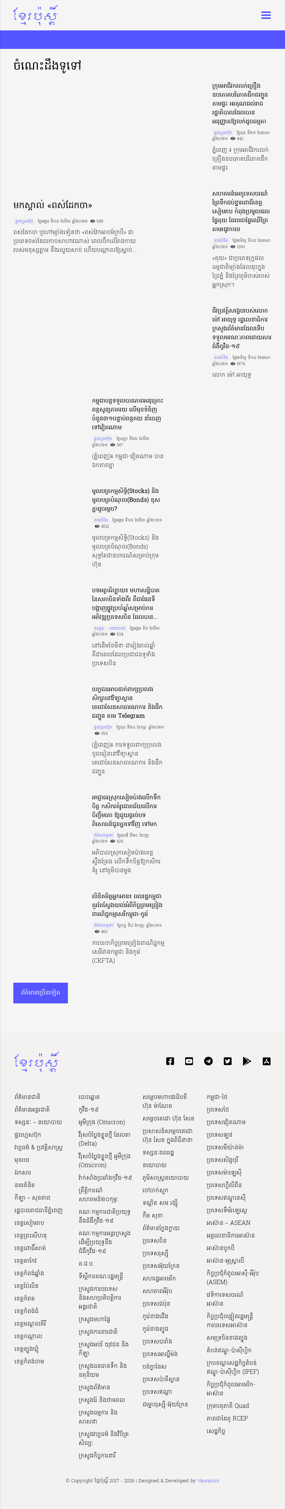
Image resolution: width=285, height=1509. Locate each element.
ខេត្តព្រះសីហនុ (30, 1236)
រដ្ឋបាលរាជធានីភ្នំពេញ (38, 1210)
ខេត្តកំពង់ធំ (26, 1311)
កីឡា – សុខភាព (32, 1198)
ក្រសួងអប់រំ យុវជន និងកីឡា (104, 1349)
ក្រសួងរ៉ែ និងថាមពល (102, 1400)
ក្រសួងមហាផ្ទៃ (94, 1319)
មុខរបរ (21, 1160)
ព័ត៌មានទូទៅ (103, 836)
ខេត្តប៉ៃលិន (26, 1286)
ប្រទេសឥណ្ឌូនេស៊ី (226, 1198)
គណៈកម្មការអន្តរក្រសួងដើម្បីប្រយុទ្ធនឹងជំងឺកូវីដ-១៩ (105, 1242)
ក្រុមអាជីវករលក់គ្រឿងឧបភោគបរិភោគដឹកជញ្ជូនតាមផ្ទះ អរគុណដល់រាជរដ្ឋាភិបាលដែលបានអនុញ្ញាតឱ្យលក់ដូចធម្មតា (240, 104)
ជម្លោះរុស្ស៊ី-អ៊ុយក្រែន (165, 1404)
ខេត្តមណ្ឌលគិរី (30, 1324)
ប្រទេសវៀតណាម (226, 1122)
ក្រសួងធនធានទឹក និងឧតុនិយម (103, 1371)
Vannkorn (208, 1481)
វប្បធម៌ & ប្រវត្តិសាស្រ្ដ (38, 1147)
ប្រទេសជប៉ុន (156, 1304)
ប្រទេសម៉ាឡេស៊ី (224, 1173)
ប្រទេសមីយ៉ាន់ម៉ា (225, 1147)
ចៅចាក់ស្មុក (155, 1190)
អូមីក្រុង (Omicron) (102, 1122)
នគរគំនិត (221, 241)
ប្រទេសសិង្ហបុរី (222, 1160)
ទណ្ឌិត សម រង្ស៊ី (160, 1203)
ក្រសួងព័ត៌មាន (94, 1387)
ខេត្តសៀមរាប (29, 1223)
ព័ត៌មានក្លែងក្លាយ (161, 1228)
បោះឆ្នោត (89, 1097)
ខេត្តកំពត (24, 1299)
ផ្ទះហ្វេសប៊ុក (24, 221)
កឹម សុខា (152, 1216)
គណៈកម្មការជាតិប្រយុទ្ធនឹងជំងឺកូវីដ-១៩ (105, 1217)
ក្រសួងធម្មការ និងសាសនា (98, 1417)
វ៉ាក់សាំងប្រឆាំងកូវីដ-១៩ (105, 1178)
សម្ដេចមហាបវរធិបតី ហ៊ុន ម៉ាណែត (164, 1102)
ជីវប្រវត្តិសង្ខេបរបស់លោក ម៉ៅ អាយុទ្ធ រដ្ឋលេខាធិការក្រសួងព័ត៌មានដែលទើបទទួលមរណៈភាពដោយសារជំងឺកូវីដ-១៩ (242, 329)
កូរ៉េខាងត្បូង (155, 1329)
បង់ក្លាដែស (154, 1367)
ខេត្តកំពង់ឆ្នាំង (29, 1273)
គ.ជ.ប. (86, 1264)
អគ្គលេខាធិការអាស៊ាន (231, 1236)
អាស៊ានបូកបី (221, 1248)
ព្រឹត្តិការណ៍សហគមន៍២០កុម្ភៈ (99, 1195)
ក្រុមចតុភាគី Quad (228, 1406)
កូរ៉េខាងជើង (155, 1316)
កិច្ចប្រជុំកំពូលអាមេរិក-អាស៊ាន (231, 1389)
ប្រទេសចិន (154, 1241)
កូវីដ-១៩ (89, 1110)
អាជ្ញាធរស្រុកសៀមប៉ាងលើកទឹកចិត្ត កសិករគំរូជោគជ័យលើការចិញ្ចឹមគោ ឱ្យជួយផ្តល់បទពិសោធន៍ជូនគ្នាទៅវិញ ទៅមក (126, 811)
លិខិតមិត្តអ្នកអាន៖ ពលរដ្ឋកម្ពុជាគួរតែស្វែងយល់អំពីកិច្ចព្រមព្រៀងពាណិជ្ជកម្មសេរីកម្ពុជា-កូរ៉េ (127, 905)
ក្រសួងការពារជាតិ (98, 1332)
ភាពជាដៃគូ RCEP (227, 1419)
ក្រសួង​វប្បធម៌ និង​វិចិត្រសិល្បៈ (104, 1439)
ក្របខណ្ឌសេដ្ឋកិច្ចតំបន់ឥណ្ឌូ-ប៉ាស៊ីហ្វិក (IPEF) (233, 1368)
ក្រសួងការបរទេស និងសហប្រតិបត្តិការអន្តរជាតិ (100, 1298)
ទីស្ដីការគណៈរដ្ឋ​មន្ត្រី (101, 1276)
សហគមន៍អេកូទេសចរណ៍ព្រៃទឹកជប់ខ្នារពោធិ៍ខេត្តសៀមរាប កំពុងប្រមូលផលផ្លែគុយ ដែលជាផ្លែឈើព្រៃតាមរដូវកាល (241, 212)
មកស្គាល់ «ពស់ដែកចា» (52, 206)
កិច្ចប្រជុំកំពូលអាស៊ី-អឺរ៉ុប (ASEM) (233, 1278)
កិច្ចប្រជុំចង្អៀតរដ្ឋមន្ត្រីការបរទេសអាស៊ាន (230, 1321)
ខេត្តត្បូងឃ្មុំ (26, 1349)
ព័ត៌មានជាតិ (27, 1097)
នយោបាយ (154, 1165)
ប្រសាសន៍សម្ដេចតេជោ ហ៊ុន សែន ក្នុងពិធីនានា (167, 1136)
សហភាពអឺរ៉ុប (157, 1291)
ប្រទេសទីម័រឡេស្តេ (227, 1210)
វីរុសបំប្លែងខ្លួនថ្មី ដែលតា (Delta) (105, 1140)
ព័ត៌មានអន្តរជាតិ (32, 1110)
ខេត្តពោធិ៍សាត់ (30, 1248)
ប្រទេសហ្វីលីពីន (224, 1185)
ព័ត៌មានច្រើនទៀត (40, 993)
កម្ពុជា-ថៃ (217, 1097)
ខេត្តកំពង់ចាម (29, 1362)
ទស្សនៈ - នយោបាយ (109, 629)
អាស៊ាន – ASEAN (228, 1223)
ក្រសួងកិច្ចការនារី (97, 1456)
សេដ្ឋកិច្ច (216, 1431)
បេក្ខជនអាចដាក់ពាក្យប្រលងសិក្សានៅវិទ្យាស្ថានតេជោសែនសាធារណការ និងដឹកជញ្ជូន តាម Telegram (127, 703)
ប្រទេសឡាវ (219, 1135)
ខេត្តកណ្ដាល (28, 1336)
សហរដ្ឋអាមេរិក (159, 1279)
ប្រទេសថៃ (218, 1110)
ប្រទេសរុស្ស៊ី (155, 1253)
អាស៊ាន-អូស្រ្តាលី (225, 1261)
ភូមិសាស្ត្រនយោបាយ (165, 1178)
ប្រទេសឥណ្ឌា (157, 1392)
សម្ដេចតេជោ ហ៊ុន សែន (168, 1119)
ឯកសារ (22, 1173)
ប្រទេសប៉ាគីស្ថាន (161, 1379)
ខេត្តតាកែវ (25, 1261)
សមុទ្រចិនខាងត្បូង (227, 1338)
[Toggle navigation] (264, 15)
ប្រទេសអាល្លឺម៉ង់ (160, 1354)
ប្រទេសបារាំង (157, 1342)
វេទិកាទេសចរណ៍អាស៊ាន (225, 1300)
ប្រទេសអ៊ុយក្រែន (161, 1266)
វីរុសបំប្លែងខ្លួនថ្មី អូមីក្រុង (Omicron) (105, 1161)
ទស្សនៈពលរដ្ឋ (158, 1153)
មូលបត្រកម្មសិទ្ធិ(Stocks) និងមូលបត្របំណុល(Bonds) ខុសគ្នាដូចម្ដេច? (126, 500)
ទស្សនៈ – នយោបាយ (38, 1122)
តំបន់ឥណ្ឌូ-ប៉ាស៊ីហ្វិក (229, 1350)
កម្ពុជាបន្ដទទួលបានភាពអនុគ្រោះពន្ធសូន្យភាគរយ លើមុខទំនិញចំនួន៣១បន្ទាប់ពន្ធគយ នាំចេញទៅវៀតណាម (127, 414)
